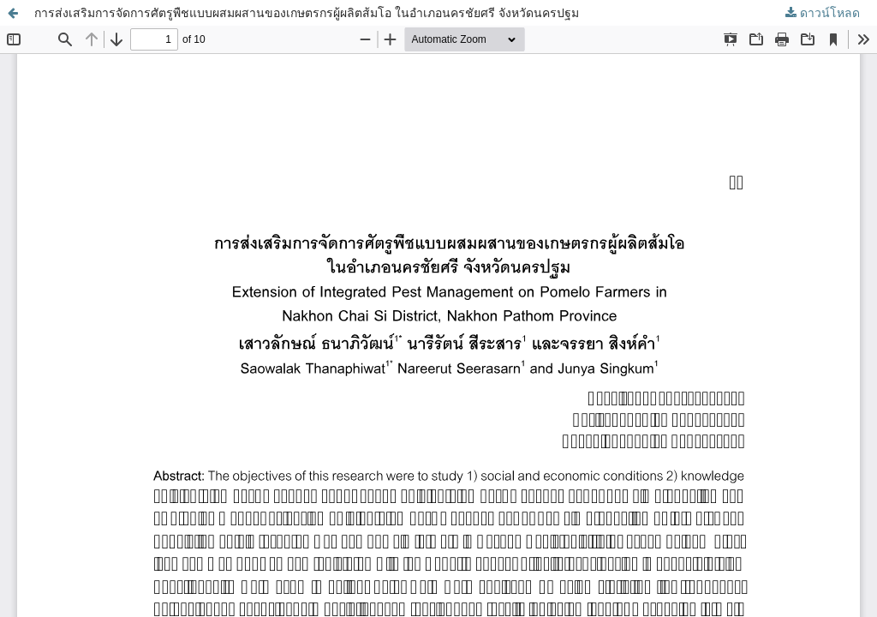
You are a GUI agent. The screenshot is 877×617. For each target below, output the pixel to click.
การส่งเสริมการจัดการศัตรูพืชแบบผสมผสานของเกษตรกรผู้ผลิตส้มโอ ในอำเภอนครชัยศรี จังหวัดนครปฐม (306, 12)
